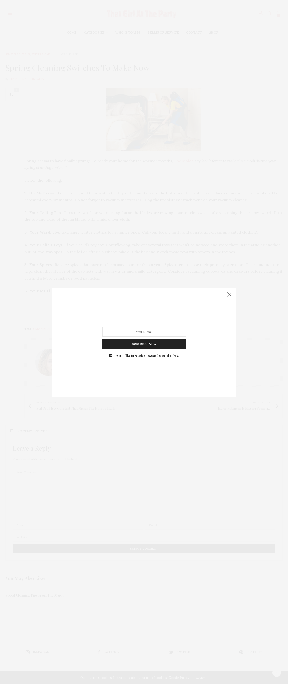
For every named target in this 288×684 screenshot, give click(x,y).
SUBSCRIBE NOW (144, 343)
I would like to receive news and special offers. (147, 355)
